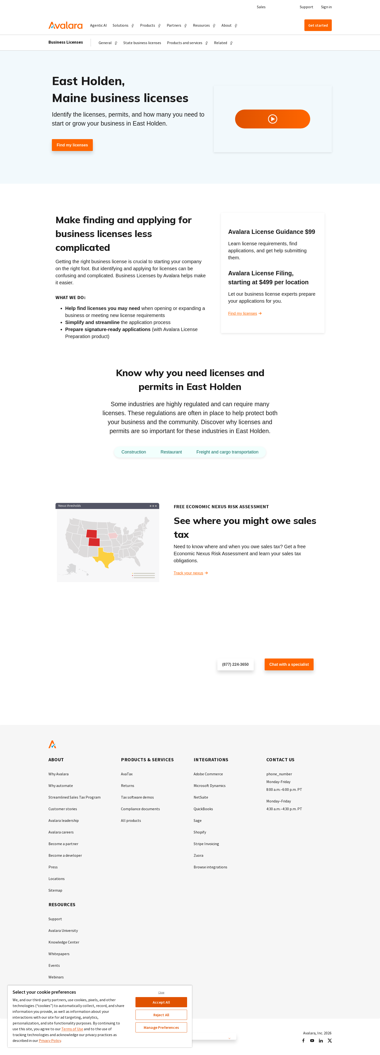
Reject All (161, 1014)
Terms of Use (72, 1028)
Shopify (200, 832)
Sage (198, 820)
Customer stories (62, 808)
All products (131, 820)
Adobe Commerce (208, 773)
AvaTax (127, 773)
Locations (56, 878)
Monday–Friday (278, 801)
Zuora (198, 855)
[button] (123, 25)
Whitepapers (59, 953)
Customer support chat (284, 680)
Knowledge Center (63, 942)
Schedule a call (230, 680)
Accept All (161, 1002)
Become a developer (65, 855)
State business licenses (142, 42)
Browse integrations (210, 867)
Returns (127, 785)
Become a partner (63, 843)
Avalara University (63, 930)
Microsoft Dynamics (210, 785)
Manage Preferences (161, 1027)
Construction (133, 452)
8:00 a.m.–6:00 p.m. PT (284, 789)
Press (53, 867)
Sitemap (55, 890)
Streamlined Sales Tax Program (74, 797)
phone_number (279, 773)
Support (306, 6)
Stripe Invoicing (206, 843)
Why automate (60, 785)
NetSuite (201, 797)
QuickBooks (203, 808)
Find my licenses (72, 145)
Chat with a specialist (289, 664)
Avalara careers (61, 832)
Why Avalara (58, 773)
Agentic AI (98, 25)
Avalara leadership (63, 820)
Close (161, 992)
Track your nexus (188, 573)
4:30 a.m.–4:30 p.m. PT (284, 808)
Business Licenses (65, 42)
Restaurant (171, 452)
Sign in (326, 6)
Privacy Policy (50, 1040)
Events (54, 965)
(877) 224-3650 (235, 664)
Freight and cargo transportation (227, 452)
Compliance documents (140, 808)
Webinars (56, 977)
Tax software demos (137, 797)
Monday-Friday (278, 781)
